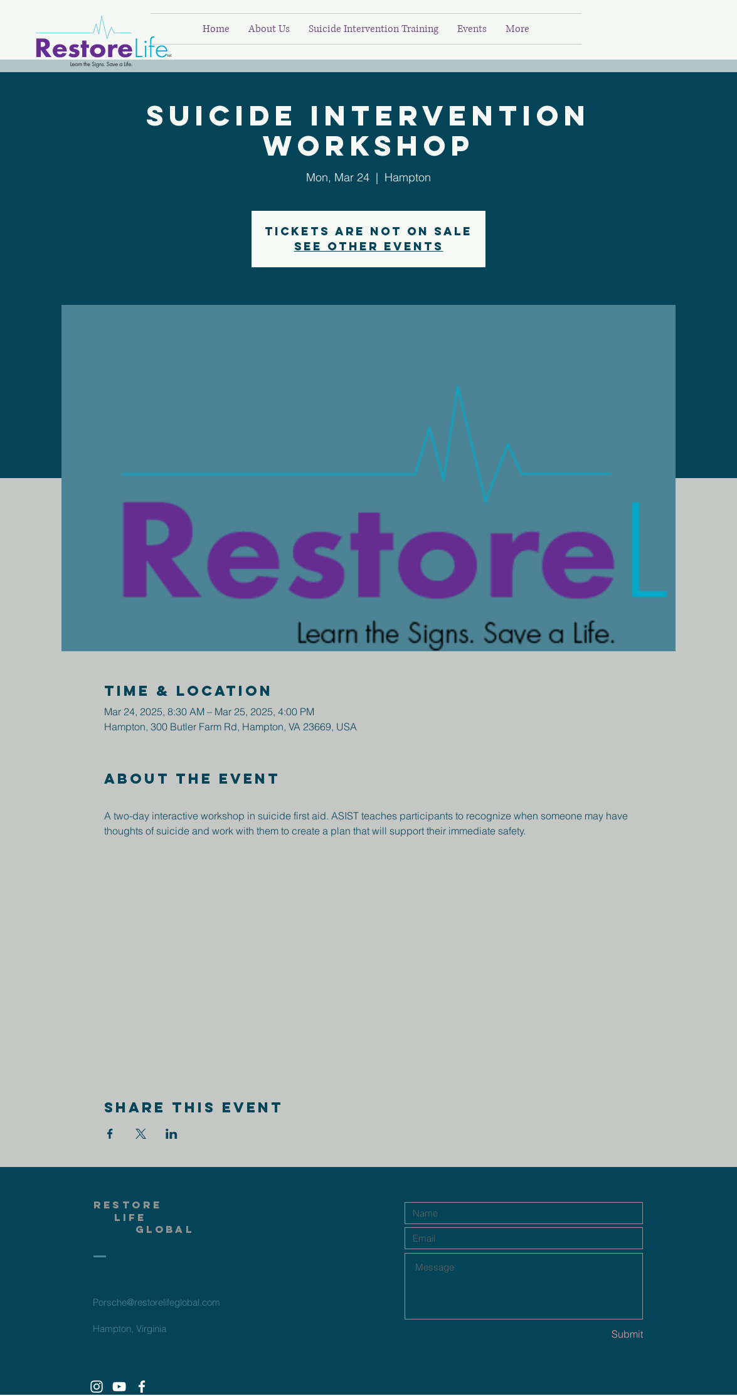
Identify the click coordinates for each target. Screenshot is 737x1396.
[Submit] (598, 1334)
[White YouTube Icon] (119, 1386)
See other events (368, 246)
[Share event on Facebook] (110, 1134)
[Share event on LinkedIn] (172, 1134)
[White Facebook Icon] (142, 1386)
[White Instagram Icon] (96, 1386)
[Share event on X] (141, 1134)
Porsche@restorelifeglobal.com (156, 1302)
